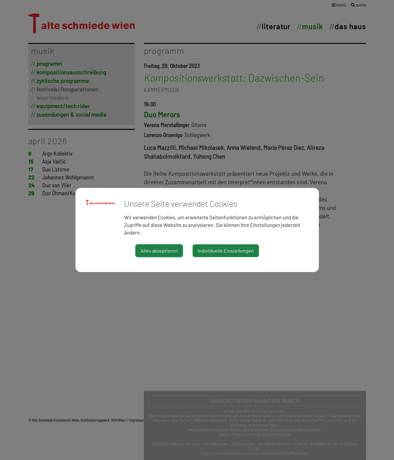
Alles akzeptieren (159, 250)
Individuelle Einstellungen (226, 250)
